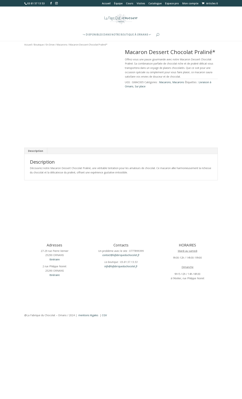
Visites (141, 3)
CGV (104, 315)
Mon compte (190, 3)
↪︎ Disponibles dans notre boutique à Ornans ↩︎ (117, 35)
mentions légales (88, 315)
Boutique (39, 44)
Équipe (118, 3)
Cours (129, 3)
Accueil (106, 3)
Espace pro (172, 3)
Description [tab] (35, 151)
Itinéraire (54, 259)
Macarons (62, 44)
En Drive (50, 44)
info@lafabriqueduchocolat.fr (121, 266)
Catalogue (155, 3)
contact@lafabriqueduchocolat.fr (121, 255)
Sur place (140, 86)
